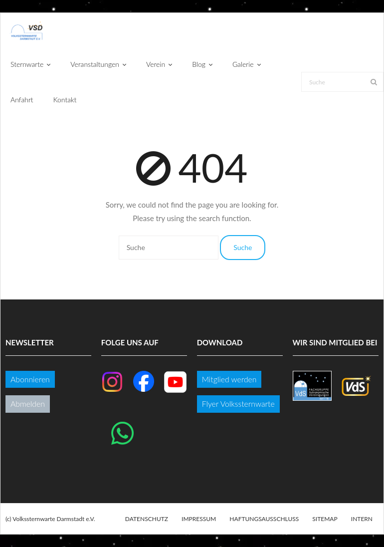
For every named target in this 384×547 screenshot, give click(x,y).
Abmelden (27, 403)
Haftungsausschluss (264, 519)
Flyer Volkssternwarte (238, 403)
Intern (362, 519)
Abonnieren (30, 379)
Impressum (199, 519)
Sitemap (324, 519)
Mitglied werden (229, 379)
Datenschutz (146, 519)
